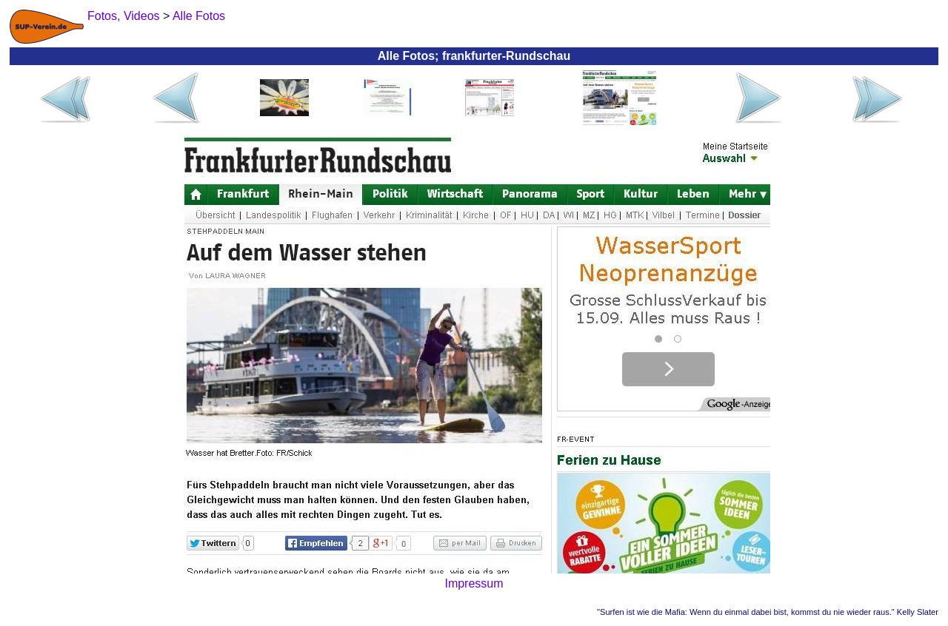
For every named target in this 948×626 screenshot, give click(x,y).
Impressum (473, 583)
